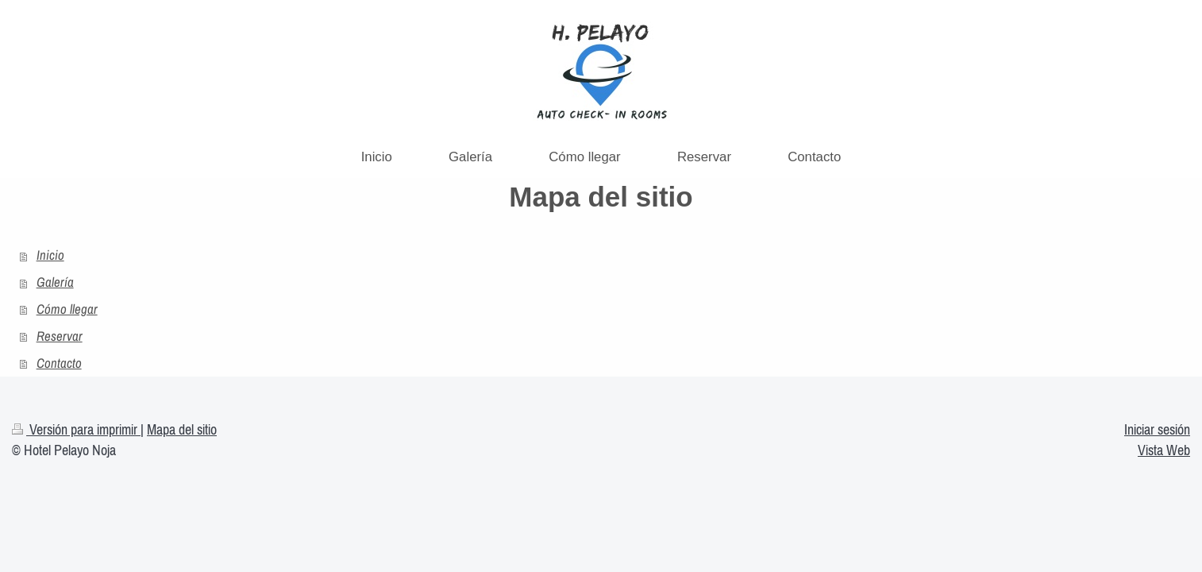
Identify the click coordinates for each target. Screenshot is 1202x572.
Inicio (50, 255)
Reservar (60, 336)
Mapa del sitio (182, 429)
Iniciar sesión (1157, 429)
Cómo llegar (67, 309)
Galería (55, 282)
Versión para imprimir (76, 429)
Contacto (59, 363)
